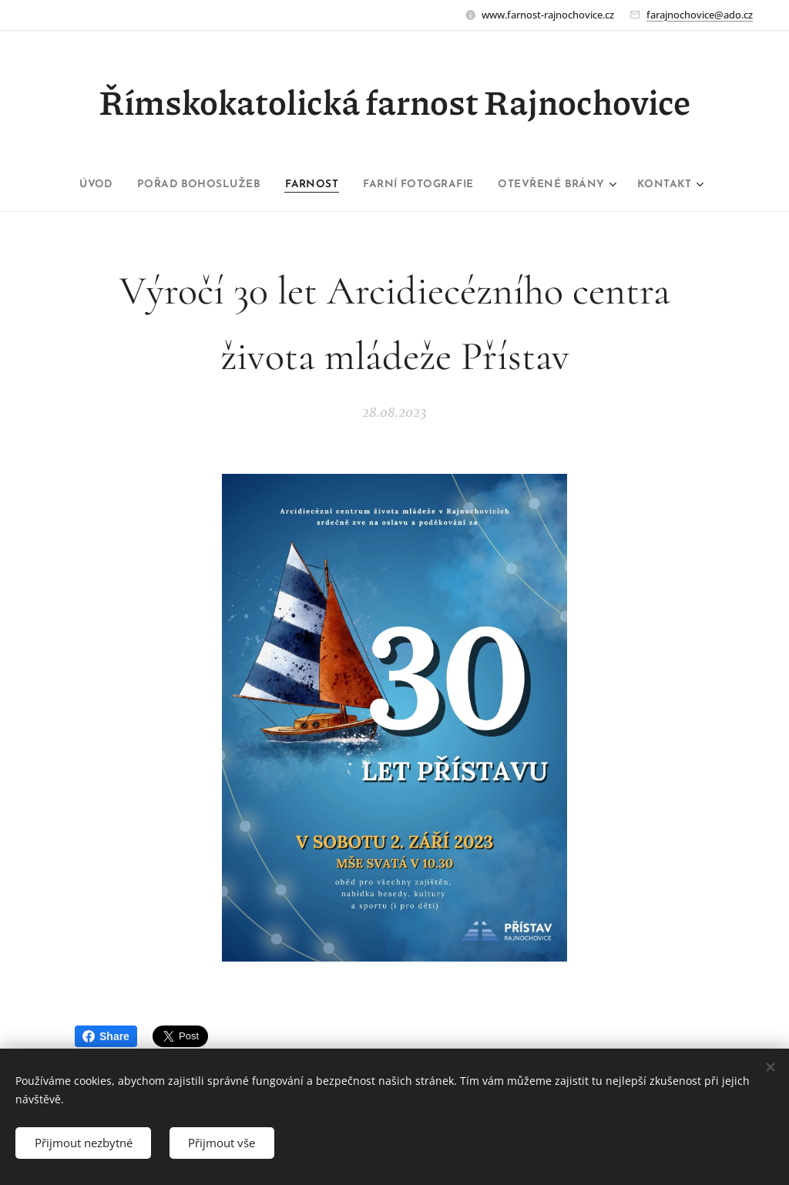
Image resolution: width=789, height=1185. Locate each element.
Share (105, 1036)
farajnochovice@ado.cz (699, 15)
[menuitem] (78, 185)
